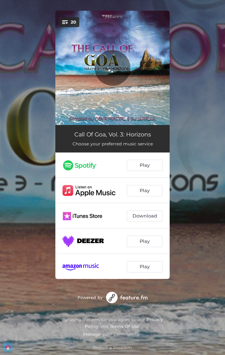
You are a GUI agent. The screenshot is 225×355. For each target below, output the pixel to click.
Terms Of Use (125, 326)
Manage (92, 334)
